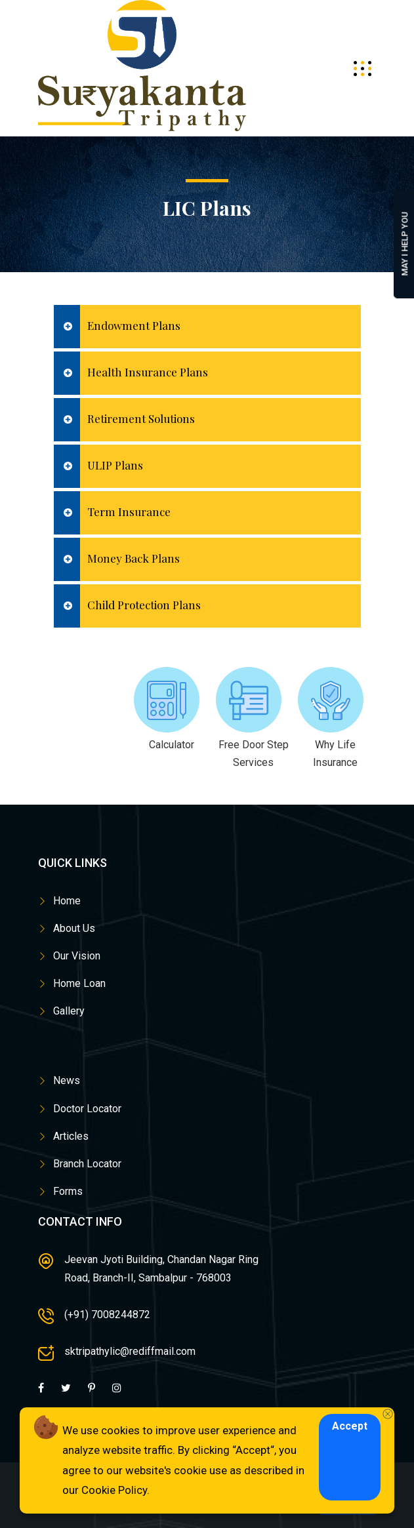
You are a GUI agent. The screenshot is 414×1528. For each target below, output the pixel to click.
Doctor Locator (87, 1108)
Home (67, 901)
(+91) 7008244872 (107, 1314)
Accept (349, 1426)
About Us (74, 928)
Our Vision (76, 956)
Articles (71, 1136)
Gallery (69, 1011)
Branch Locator (87, 1163)
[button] (207, 326)
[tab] (207, 326)
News (66, 1080)
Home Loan (79, 983)
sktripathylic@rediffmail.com (130, 1351)
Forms (68, 1191)
